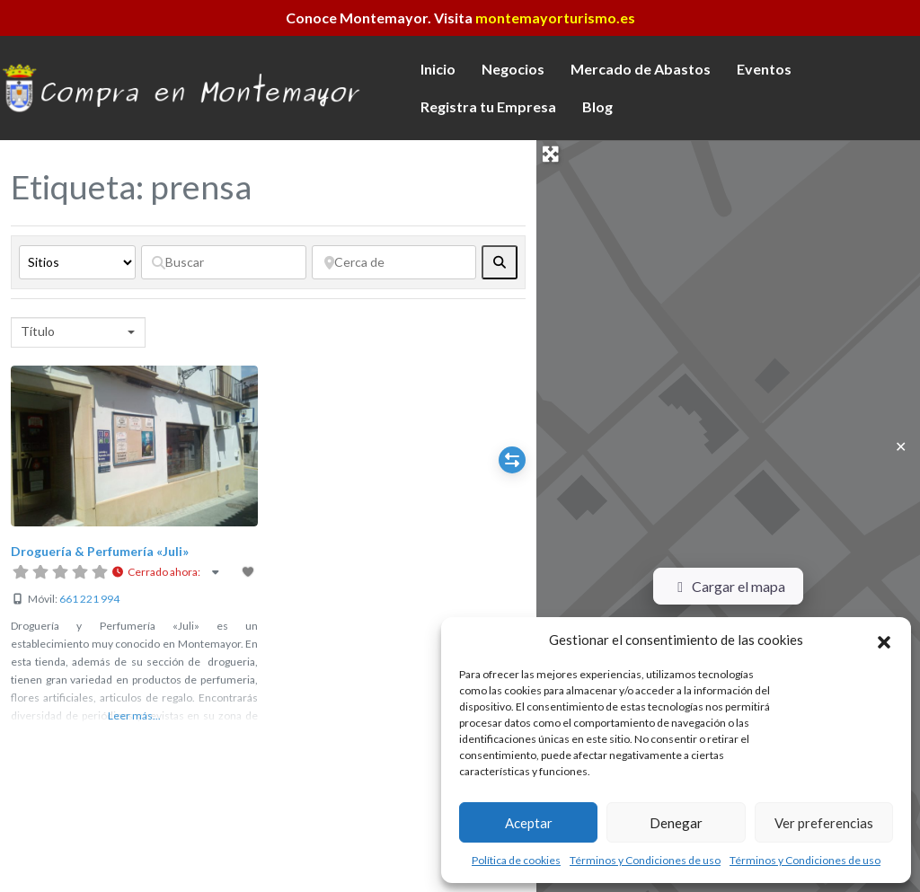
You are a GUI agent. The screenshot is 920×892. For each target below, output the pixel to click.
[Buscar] (223, 262)
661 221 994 (89, 598)
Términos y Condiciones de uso (645, 860)
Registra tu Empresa (488, 106)
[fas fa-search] (500, 262)
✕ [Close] (901, 446)
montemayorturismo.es (555, 17)
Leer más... (134, 715)
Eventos (764, 68)
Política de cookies (516, 860)
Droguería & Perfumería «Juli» (100, 551)
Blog (597, 106)
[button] (884, 640)
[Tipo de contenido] (77, 262)
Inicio (438, 68)
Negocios (513, 68)
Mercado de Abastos (641, 68)
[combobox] (78, 332)
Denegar (676, 823)
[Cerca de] (394, 262)
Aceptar (529, 823)
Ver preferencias (823, 823)
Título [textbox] (38, 331)
